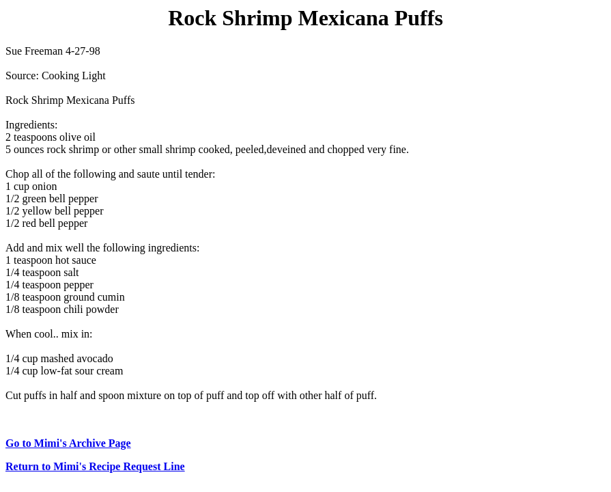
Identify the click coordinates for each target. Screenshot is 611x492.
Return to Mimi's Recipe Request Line (95, 466)
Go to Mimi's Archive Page (68, 443)
